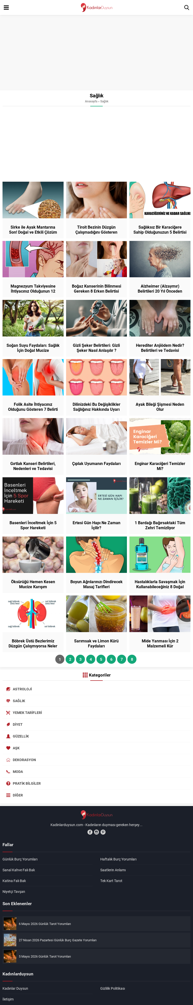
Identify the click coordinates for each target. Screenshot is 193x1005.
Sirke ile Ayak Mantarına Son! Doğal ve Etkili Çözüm (33, 230)
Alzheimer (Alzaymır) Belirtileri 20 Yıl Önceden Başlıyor (160, 291)
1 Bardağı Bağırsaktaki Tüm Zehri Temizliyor (160, 525)
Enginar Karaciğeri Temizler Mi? (160, 466)
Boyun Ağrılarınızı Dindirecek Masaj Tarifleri (96, 584)
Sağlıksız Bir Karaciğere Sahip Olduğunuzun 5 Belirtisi (159, 230)
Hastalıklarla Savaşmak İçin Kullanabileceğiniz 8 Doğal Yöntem (160, 586)
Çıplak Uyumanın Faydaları (96, 463)
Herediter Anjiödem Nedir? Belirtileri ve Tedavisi (160, 348)
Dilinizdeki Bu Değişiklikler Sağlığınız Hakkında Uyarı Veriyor (96, 409)
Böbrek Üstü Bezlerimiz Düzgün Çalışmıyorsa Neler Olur (33, 645)
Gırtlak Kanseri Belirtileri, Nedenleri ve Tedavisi (33, 466)
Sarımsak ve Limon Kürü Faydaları (96, 643)
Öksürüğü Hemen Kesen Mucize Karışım (33, 584)
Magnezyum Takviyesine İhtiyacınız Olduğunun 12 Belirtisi (33, 291)
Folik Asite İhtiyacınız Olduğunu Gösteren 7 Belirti (33, 407)
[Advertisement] (96, 53)
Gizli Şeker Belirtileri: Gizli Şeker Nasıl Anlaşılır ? (96, 348)
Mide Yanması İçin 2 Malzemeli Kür (160, 643)
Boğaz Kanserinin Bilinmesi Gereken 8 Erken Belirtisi (96, 289)
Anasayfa (91, 101)
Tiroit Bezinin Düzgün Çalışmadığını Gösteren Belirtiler (96, 232)
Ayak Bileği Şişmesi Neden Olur (160, 407)
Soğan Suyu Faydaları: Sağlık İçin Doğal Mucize (33, 348)
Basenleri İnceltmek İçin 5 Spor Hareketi (33, 525)
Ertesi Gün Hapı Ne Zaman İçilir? (96, 525)
